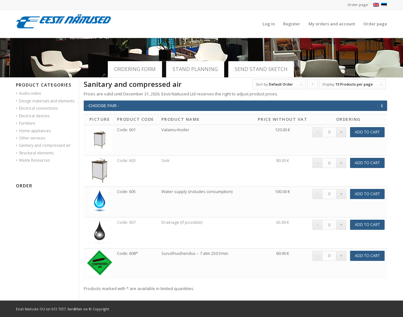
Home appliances (35, 130)
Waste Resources (34, 160)
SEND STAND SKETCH (261, 69)
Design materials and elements (47, 101)
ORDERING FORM (135, 69)
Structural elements (36, 153)
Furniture (27, 123)
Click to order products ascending (313, 85)
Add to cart (367, 132)
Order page (358, 4)
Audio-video (30, 93)
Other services (32, 138)
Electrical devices (34, 116)
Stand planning (195, 69)
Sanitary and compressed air (45, 145)
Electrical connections (38, 108)
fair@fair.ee (78, 309)
